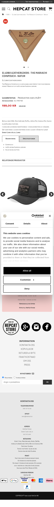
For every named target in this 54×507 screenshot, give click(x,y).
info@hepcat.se (27, 416)
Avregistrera (20, 378)
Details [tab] (27, 223)
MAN (7, 15)
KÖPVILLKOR (27, 349)
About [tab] (44, 223)
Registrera (8, 378)
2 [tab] (29, 68)
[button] (3, 9)
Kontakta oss (27, 401)
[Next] (51, 194)
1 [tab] (25, 68)
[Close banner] (50, 216)
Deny (27, 288)
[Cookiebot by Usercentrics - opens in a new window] (33, 216)
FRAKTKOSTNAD (27, 357)
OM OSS (27, 360)
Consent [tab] (10, 223)
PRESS (27, 364)
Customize (27, 279)
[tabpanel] (27, 44)
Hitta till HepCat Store (27, 308)
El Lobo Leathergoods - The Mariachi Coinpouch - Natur (30, 15)
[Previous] (2, 194)
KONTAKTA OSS (27, 345)
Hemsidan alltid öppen (27, 304)
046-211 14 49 (27, 408)
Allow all (27, 270)
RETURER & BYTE (27, 353)
